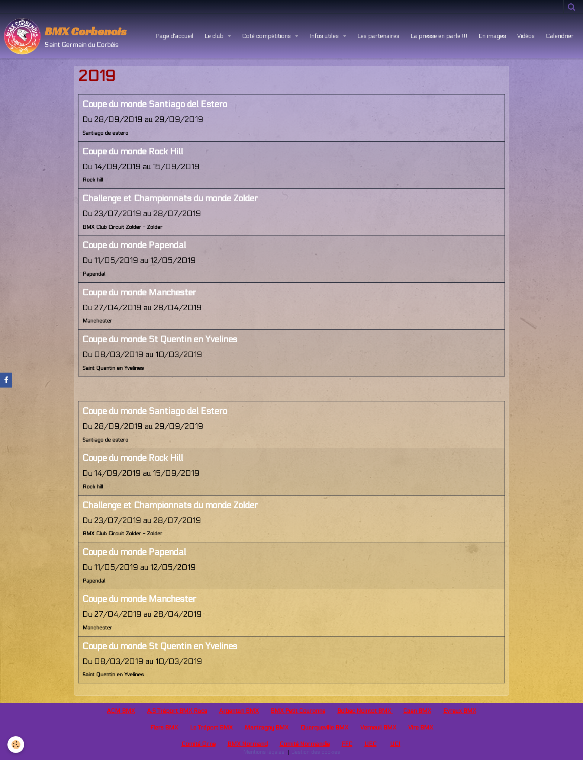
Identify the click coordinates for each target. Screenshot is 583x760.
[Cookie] (15, 744)
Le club (214, 35)
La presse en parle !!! (438, 35)
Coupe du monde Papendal (134, 245)
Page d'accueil (174, 35)
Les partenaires (378, 35)
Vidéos (526, 35)
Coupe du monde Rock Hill (133, 151)
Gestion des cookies (315, 752)
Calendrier (560, 35)
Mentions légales (263, 752)
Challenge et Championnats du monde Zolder (170, 198)
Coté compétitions (267, 35)
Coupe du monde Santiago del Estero (155, 104)
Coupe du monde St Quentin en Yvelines (160, 339)
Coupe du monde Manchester (139, 292)
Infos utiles (324, 35)
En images (492, 35)
